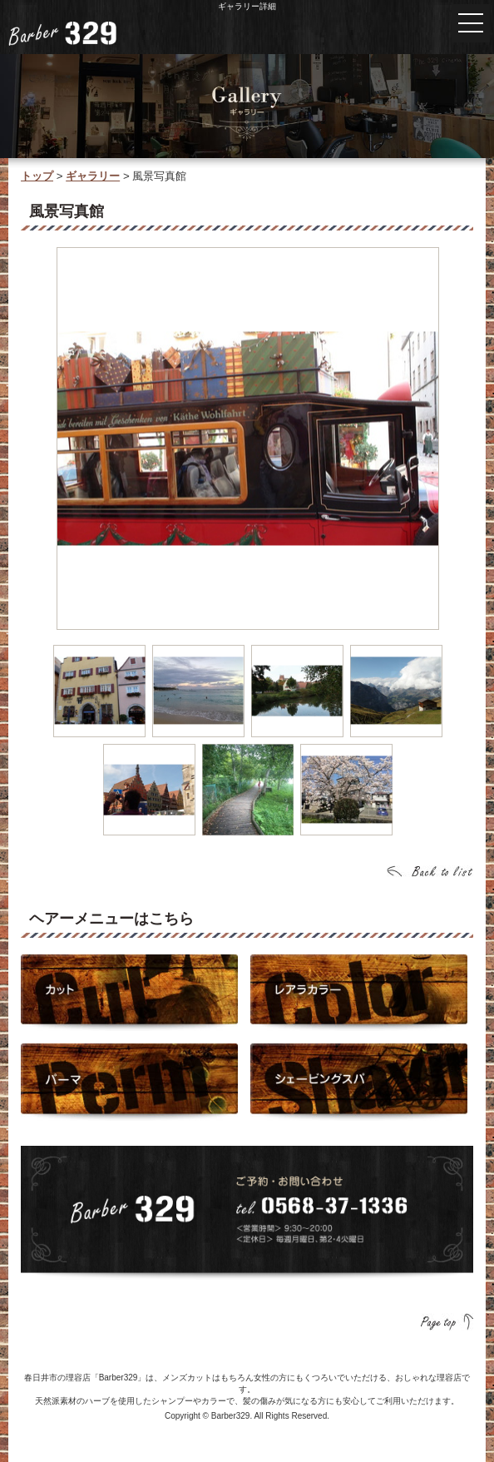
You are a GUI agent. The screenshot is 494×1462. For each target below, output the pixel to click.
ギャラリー (93, 176)
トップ (37, 176)
